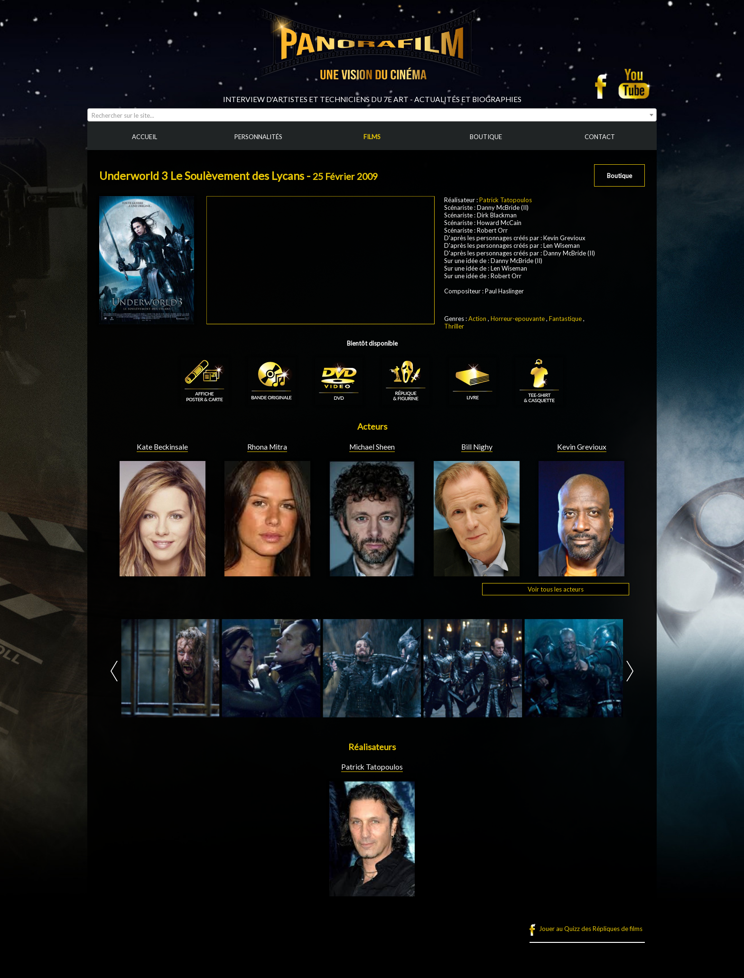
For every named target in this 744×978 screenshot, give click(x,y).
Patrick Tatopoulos (505, 200)
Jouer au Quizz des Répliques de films (590, 928)
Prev (114, 671)
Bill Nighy (477, 446)
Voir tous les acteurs (556, 589)
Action (477, 318)
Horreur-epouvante (518, 318)
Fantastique (565, 318)
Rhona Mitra (267, 446)
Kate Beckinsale (162, 446)
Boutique (619, 175)
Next (629, 671)
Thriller (454, 326)
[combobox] (372, 115)
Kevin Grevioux (581, 446)
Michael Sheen (372, 446)
